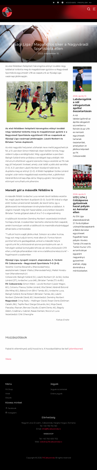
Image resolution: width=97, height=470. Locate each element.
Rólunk (8, 398)
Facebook (10, 408)
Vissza (8, 359)
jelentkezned (76, 349)
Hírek (7, 394)
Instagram (11, 413)
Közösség (71, 2)
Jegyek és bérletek (58, 389)
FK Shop (9, 389)
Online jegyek (56, 394)
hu (90, 2)
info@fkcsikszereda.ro (51, 429)
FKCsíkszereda (48, 458)
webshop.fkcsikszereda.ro (51, 442)
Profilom (83, 2)
